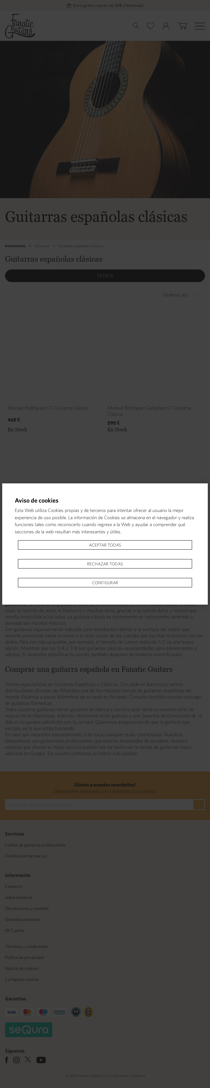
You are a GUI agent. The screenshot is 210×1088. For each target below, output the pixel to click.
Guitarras (42, 246)
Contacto (13, 886)
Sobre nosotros (18, 897)
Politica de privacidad (24, 957)
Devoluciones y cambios (27, 908)
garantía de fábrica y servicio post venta (111, 709)
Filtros (105, 275)
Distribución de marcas (26, 855)
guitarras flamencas (31, 703)
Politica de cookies (21, 968)
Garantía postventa (22, 919)
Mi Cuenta (14, 930)
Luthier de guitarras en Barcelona (35, 844)
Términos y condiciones (26, 946)
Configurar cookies (22, 979)
